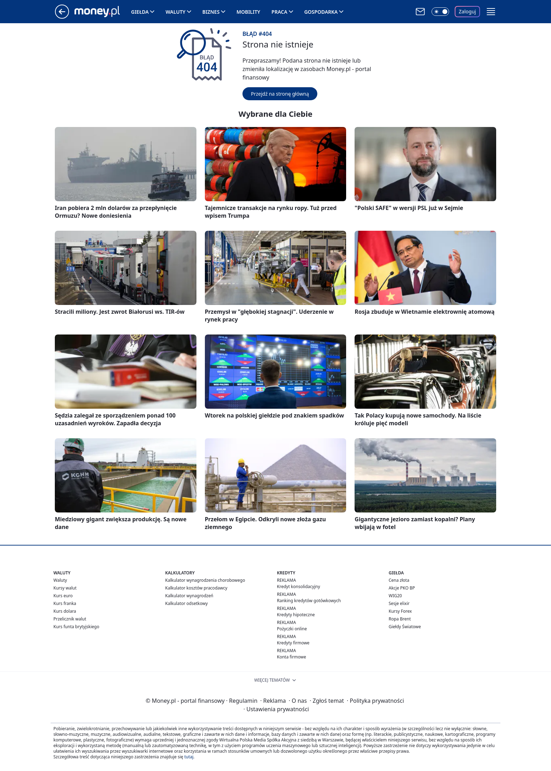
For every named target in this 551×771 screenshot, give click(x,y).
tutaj (188, 757)
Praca (279, 11)
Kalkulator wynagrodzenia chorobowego (205, 580)
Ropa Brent (400, 619)
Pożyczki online (292, 629)
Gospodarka (321, 11)
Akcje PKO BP (402, 588)
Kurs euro (63, 596)
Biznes (211, 11)
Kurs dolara (64, 611)
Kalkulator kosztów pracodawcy (196, 588)
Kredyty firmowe (293, 643)
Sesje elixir (399, 603)
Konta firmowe (291, 657)
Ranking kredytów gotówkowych (309, 601)
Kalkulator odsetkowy (186, 603)
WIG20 (395, 596)
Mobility (248, 11)
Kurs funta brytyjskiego (76, 627)
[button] (491, 11)
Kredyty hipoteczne (296, 615)
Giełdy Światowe (405, 627)
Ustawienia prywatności (276, 709)
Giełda (140, 11)
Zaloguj (467, 11)
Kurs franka (64, 603)
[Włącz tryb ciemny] (440, 11)
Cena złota (399, 580)
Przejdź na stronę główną (280, 93)
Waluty (176, 11)
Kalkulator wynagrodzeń (189, 596)
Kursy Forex (400, 611)
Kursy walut (65, 588)
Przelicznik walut (69, 619)
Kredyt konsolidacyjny (298, 587)
